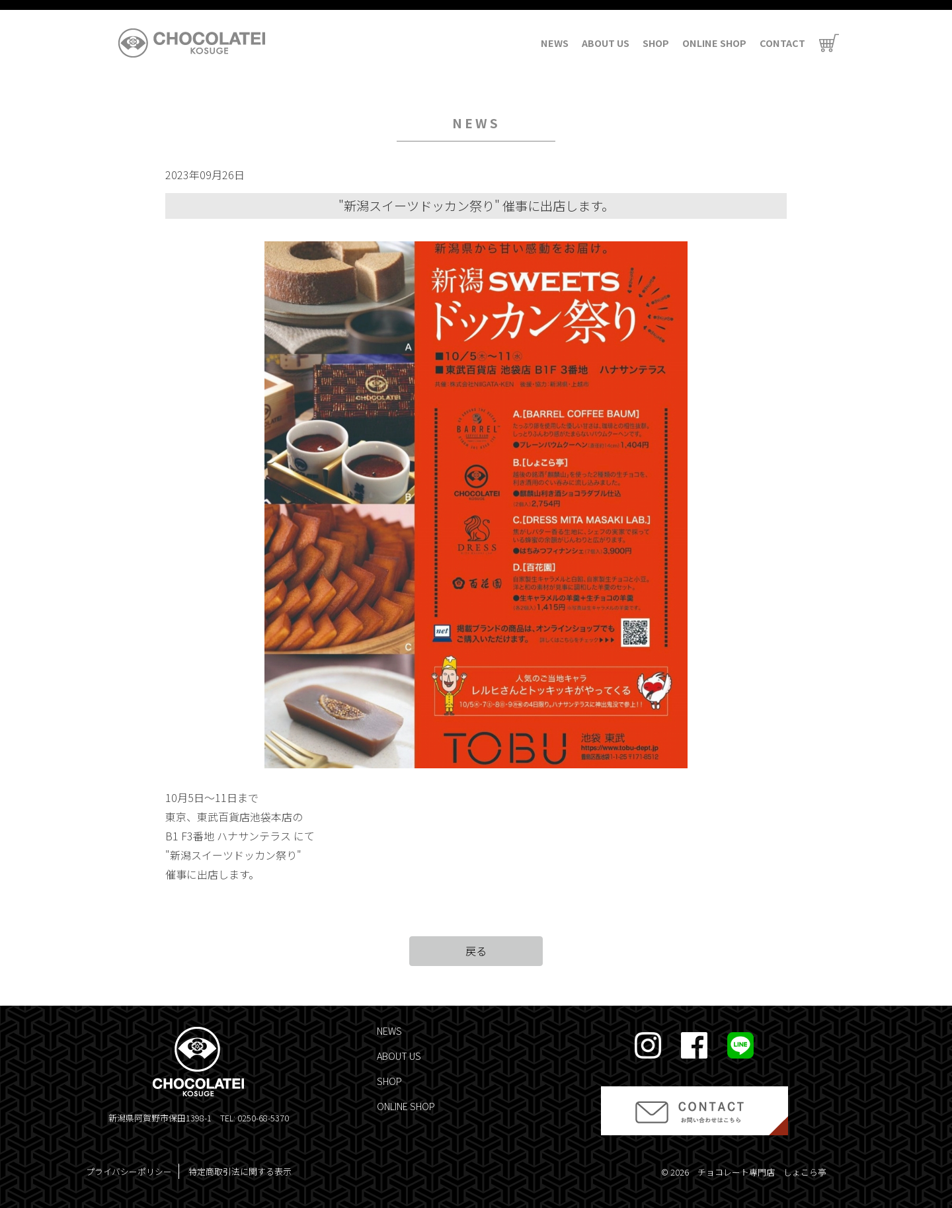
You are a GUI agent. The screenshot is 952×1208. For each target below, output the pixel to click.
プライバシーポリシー (129, 1171)
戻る (476, 951)
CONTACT (782, 43)
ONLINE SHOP (714, 43)
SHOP (656, 43)
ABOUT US (605, 43)
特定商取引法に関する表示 (240, 1171)
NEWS (555, 43)
